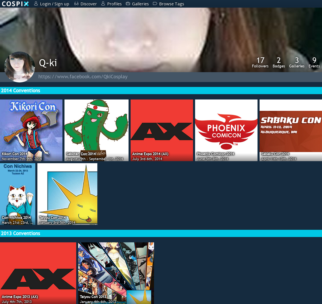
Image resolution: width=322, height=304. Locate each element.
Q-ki (48, 62)
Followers (260, 62)
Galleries (297, 62)
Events (314, 62)
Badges (279, 62)
